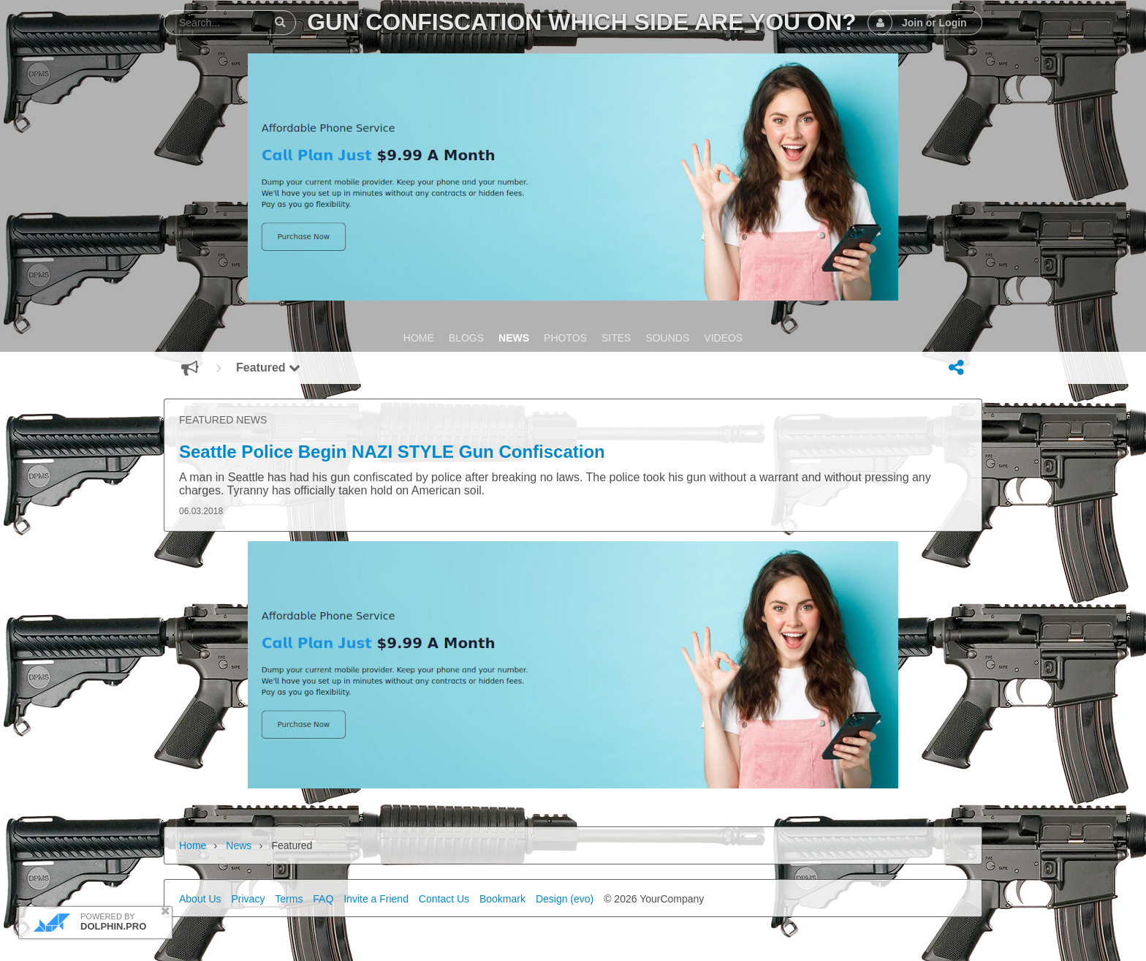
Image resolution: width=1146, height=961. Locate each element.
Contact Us (444, 899)
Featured (268, 367)
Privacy (248, 899)
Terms (289, 899)
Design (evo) (564, 899)
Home (192, 845)
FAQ (323, 899)
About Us (200, 899)
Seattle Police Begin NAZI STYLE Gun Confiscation (392, 451)
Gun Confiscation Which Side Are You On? (581, 22)
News (238, 845)
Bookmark (502, 899)
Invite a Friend (376, 899)
